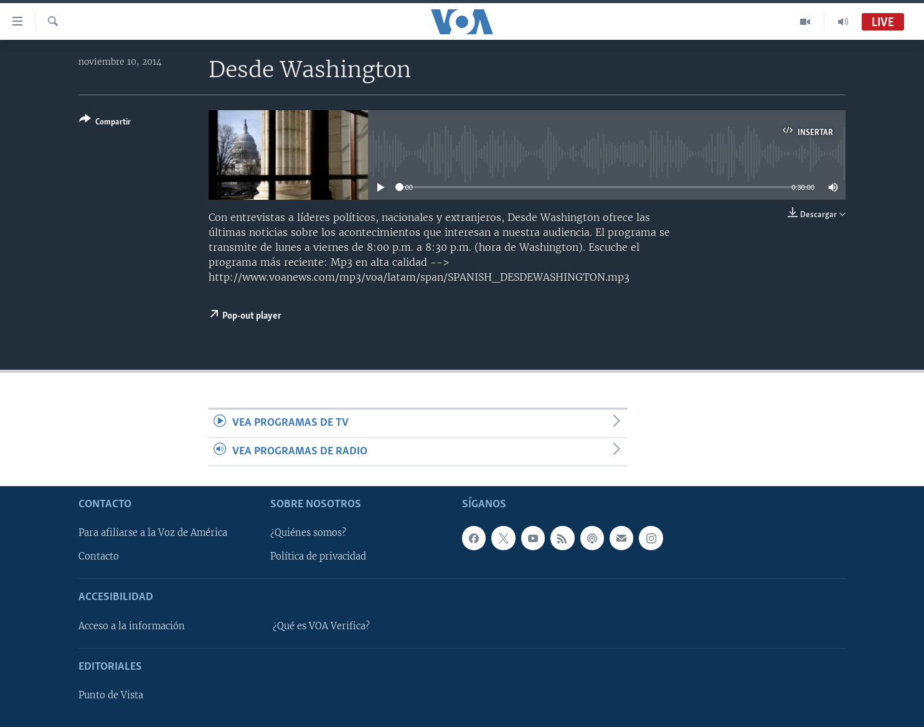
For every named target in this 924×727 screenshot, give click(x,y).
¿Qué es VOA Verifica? (321, 626)
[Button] (105, 123)
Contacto (98, 556)
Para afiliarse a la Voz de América (152, 532)
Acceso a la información (131, 626)
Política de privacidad (318, 556)
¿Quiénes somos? (308, 532)
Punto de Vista (110, 695)
